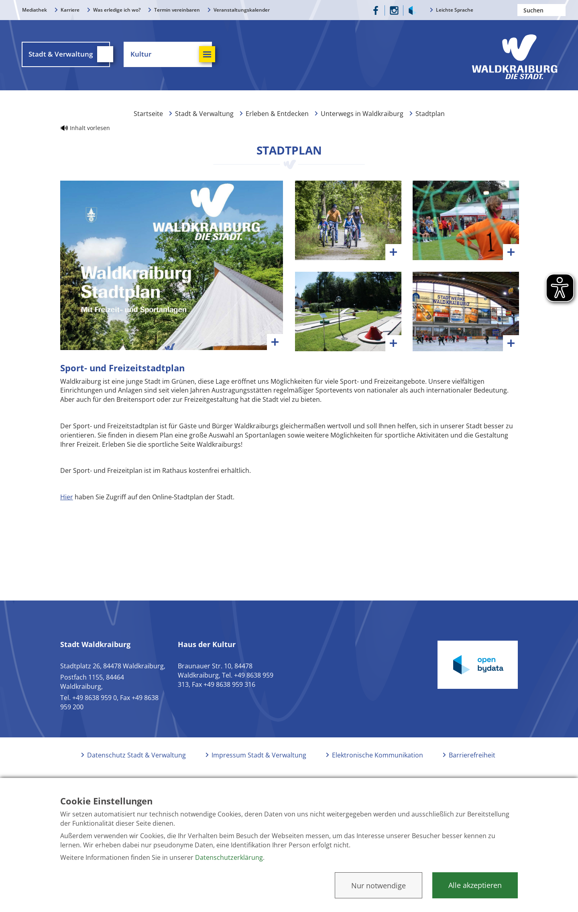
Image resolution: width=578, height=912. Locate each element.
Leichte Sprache (454, 9)
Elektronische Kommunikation (377, 759)
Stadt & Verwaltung (204, 115)
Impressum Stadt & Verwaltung (259, 759)
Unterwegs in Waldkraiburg (362, 115)
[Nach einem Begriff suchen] (541, 10)
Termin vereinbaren (177, 9)
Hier (66, 501)
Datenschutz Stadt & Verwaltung (136, 759)
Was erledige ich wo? (116, 9)
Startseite (148, 115)
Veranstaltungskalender (242, 9)
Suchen (560, 10)
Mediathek (34, 9)
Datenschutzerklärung (229, 857)
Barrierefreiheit (472, 759)
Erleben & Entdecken (277, 115)
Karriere (70, 9)
